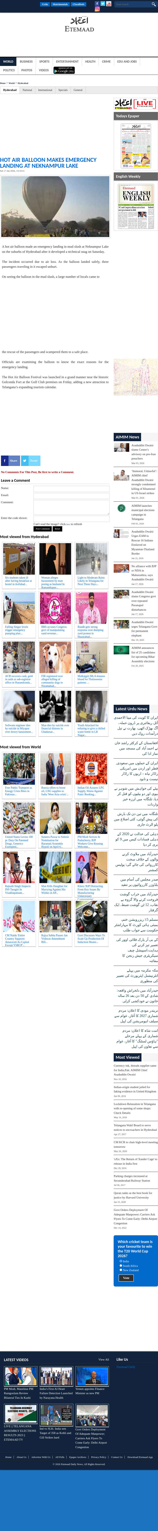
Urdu (45, 4)
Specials (63, 90)
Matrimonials (60, 4)
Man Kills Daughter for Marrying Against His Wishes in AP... (54, 889)
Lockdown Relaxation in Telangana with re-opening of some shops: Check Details (135, 1108)
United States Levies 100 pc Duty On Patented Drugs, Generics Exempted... (19, 841)
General (78, 90)
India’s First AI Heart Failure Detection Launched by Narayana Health (56, 1393)
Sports (44, 61)
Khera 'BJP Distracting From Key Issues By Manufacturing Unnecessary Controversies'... (90, 890)
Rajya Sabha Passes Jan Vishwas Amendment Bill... (54, 939)
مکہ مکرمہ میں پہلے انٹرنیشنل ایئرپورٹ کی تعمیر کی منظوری (137, 975)
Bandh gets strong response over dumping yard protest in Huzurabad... (90, 631)
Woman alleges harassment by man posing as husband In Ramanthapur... (53, 582)
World (8, 61)
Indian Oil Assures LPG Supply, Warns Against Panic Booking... (91, 791)
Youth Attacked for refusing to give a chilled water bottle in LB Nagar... (91, 729)
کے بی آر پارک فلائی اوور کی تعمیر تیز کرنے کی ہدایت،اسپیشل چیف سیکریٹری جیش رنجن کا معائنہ (137, 950)
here (68, 524)
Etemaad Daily (125, 1367)
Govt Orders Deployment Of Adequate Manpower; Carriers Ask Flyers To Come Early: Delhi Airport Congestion (91, 1438)
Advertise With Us (40, 1457)
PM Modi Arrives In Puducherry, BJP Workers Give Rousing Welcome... (90, 841)
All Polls (59, 1457)
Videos (44, 70)
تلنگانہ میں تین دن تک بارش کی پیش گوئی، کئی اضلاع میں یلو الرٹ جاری (136, 819)
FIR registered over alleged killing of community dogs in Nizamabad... (52, 680)
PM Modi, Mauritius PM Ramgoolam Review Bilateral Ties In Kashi (18, 1393)
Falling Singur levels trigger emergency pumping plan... (16, 630)
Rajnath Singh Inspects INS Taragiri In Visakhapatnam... (18, 889)
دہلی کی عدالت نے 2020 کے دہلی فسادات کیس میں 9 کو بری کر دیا (136, 839)
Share (13, 460)
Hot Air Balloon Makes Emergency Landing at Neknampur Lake (48, 162)
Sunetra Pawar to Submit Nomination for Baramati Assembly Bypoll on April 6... (55, 841)
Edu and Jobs (127, 61)
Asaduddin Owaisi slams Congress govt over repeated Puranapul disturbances (143, 600)
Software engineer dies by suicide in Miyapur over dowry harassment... (19, 729)
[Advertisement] (31, 24)
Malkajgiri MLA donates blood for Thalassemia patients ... (91, 679)
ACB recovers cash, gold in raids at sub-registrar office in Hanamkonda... (19, 679)
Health (90, 61)
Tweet (33, 460)
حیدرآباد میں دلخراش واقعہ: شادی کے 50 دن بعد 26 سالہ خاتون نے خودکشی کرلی (137, 995)
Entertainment (67, 61)
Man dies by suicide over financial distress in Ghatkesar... (55, 729)
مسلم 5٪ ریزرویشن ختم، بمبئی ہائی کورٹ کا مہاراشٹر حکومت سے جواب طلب (136, 925)
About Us (21, 1457)
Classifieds (78, 4)
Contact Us (117, 1457)
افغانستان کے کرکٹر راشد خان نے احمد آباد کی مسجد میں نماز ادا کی (136, 748)
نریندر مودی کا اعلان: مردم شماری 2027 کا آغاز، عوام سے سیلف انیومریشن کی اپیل (136, 1016)
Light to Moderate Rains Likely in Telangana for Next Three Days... (91, 581)
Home (3, 83)
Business (26, 61)
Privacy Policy (98, 1457)
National (27, 90)
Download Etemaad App (140, 1457)
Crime (106, 61)
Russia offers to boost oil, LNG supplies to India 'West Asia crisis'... (54, 791)
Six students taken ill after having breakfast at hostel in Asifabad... (18, 581)
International (45, 90)
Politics (9, 70)
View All (104, 1359)
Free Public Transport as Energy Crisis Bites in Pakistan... (18, 791)
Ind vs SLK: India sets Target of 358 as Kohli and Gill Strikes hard (55, 1433)
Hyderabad (23, 83)
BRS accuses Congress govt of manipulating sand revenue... (54, 630)
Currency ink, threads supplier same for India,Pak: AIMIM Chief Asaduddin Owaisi (135, 1070)
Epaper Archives (77, 1457)
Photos (26, 70)
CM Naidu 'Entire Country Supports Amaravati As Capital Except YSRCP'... (17, 939)
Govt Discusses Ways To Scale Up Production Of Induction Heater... (91, 939)
